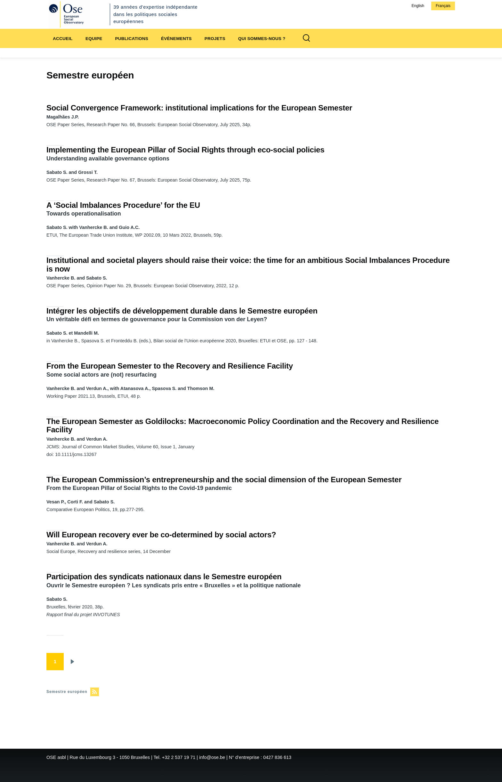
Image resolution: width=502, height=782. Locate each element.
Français (443, 6)
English (417, 6)
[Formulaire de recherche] (306, 38)
